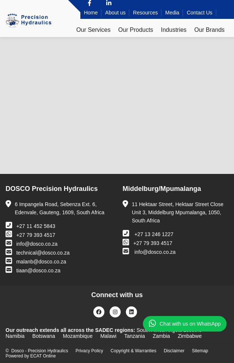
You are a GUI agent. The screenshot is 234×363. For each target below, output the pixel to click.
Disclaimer (174, 350)
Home (91, 13)
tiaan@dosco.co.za (33, 269)
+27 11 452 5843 (30, 225)
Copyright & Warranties (134, 350)
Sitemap (200, 350)
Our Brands (209, 30)
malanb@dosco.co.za (36, 261)
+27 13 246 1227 (148, 233)
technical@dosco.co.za (38, 252)
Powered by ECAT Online (31, 356)
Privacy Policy (89, 350)
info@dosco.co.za (31, 243)
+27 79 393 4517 (30, 234)
